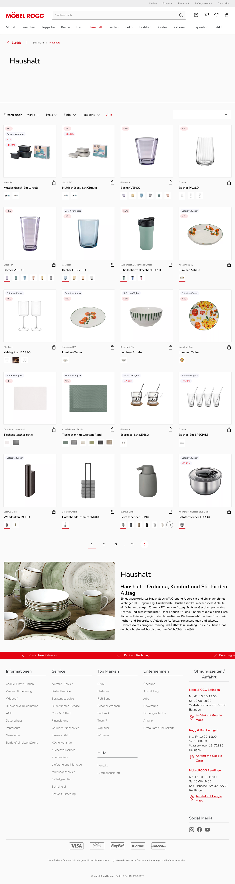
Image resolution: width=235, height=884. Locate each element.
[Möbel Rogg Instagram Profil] (191, 831)
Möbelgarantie (61, 779)
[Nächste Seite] (144, 544)
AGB (9, 713)
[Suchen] (114, 16)
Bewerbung (150, 706)
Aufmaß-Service (62, 684)
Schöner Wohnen (108, 706)
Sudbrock (103, 713)
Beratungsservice (63, 699)
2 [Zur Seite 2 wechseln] (104, 544)
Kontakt (102, 766)
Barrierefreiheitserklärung (22, 743)
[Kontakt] (206, 16)
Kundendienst (61, 757)
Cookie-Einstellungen (20, 684)
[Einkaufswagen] (227, 16)
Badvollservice (61, 691)
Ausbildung (151, 691)
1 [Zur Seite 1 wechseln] (92, 544)
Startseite (38, 42)
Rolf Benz (103, 699)
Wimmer (103, 735)
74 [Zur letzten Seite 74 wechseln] (133, 544)
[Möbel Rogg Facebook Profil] (199, 831)
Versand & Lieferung (19, 691)
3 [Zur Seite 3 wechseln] (116, 544)
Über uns (149, 684)
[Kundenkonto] (196, 16)
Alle (109, 115)
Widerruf (11, 699)
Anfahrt (148, 721)
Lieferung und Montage (67, 765)
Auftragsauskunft (108, 773)
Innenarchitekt (61, 735)
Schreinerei (59, 787)
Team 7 (102, 721)
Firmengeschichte (154, 713)
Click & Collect (61, 713)
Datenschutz (14, 721)
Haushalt (54, 42)
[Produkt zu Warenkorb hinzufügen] (54, 182)
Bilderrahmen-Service (66, 706)
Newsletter (13, 735)
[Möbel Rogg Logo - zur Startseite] (25, 16)
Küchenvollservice (63, 750)
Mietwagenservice (63, 772)
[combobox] (202, 114)
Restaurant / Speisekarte (158, 728)
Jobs (146, 699)
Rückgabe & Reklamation (22, 706)
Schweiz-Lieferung (64, 794)
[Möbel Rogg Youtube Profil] (207, 831)
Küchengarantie (62, 743)
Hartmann (103, 691)
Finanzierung (60, 721)
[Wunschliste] (216, 16)
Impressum (13, 728)
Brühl (101, 684)
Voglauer (103, 728)
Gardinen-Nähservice (65, 728)
